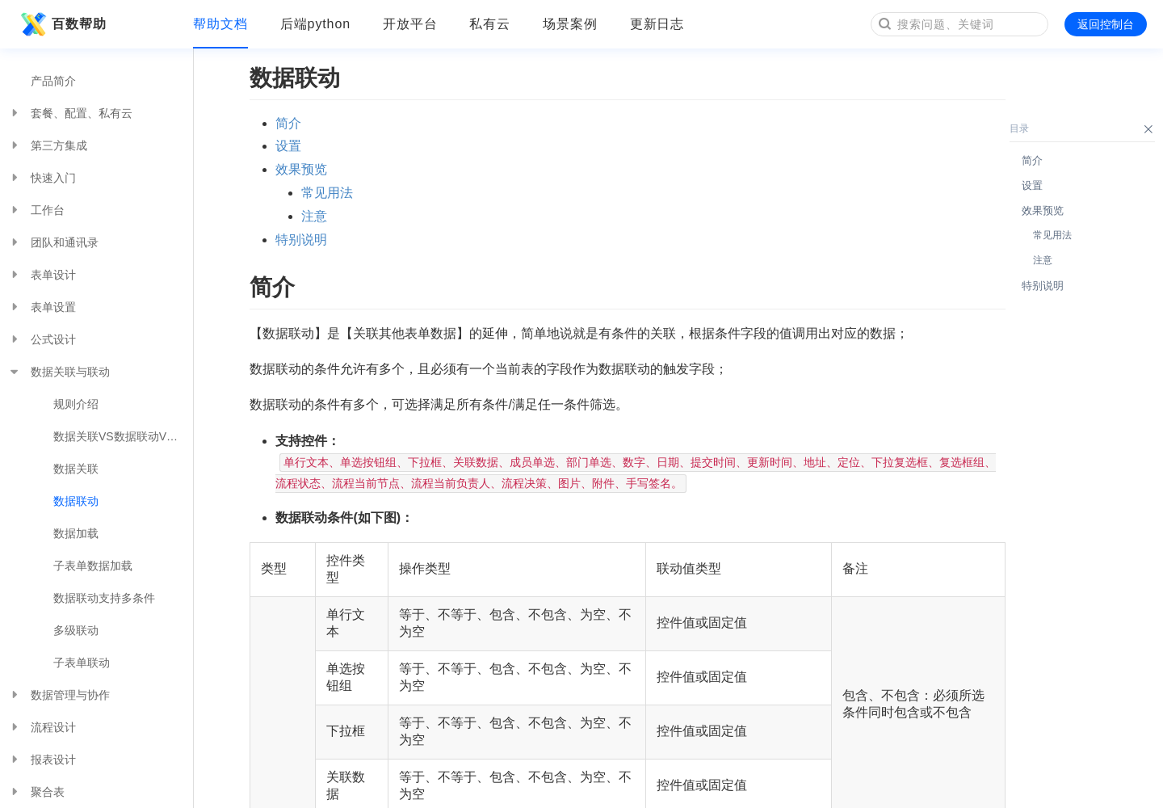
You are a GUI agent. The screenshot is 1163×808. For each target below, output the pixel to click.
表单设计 (42, 275)
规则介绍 (76, 404)
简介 (288, 123)
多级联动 (76, 630)
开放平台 (410, 24)
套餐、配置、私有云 (70, 113)
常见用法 (327, 193)
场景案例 (570, 24)
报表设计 (42, 759)
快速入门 (42, 178)
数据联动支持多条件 (104, 597)
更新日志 (657, 24)
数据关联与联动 (59, 372)
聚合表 (36, 792)
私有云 (489, 24)
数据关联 (76, 468)
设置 (288, 146)
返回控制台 (1105, 24)
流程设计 (42, 727)
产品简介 (53, 80)
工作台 (36, 210)
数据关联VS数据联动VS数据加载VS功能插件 (123, 436)
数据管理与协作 (59, 695)
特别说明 (301, 239)
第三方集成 (47, 145)
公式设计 (42, 339)
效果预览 (301, 169)
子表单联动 (81, 662)
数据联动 (76, 500)
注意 (314, 216)
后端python (315, 24)
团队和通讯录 (53, 242)
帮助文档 (220, 24)
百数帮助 (61, 24)
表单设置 (42, 307)
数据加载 (76, 533)
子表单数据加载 (92, 565)
